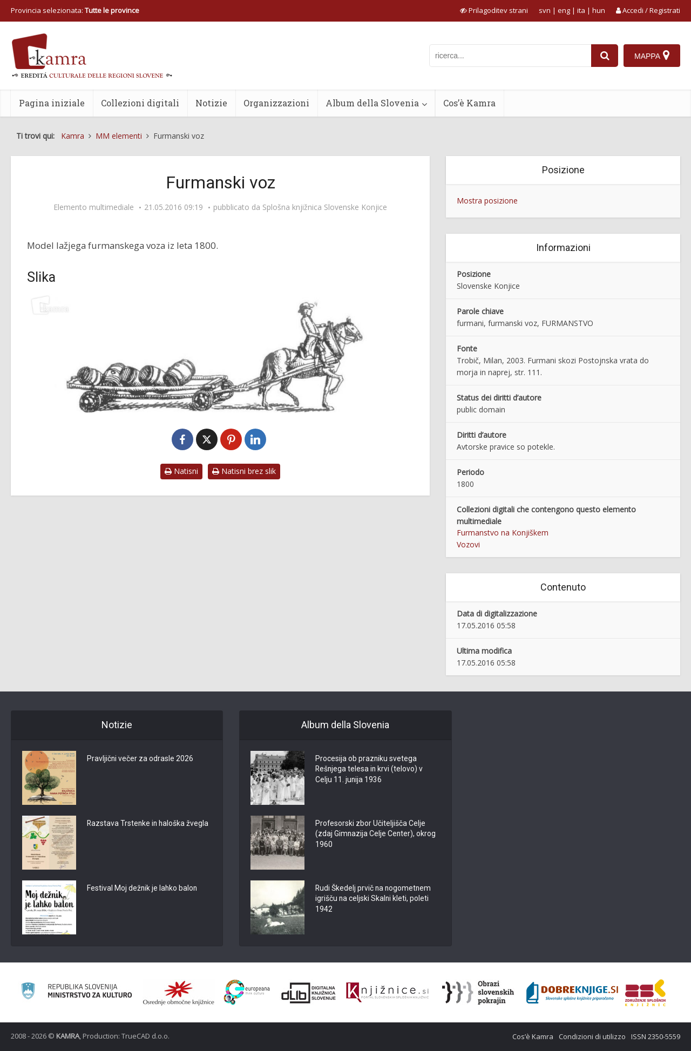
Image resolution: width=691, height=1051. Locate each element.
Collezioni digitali (140, 103)
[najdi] (604, 55)
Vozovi (468, 544)
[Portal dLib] (308, 992)
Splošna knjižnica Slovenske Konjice (324, 207)
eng (564, 10)
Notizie (211, 103)
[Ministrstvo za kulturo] (76, 992)
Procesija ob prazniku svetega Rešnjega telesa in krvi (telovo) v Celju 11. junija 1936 (369, 770)
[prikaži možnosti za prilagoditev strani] (494, 10)
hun (598, 10)
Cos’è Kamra (469, 103)
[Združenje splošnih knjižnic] (645, 992)
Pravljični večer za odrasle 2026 (140, 759)
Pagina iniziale (52, 103)
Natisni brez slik (244, 471)
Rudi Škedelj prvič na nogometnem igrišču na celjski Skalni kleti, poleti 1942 (374, 899)
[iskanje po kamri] (510, 55)
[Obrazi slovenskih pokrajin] (478, 992)
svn (545, 10)
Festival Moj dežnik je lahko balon (143, 888)
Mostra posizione (487, 200)
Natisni (181, 471)
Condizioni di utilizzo (592, 1036)
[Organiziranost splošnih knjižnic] (179, 992)
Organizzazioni (276, 103)
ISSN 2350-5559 (655, 1036)
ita (581, 10)
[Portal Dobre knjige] (572, 992)
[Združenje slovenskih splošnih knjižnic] (387, 992)
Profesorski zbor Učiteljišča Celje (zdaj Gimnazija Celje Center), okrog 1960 (376, 834)
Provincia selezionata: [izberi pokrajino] (75, 10)
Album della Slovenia (372, 103)
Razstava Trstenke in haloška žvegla (149, 823)
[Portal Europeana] (247, 992)
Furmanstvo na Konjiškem (502, 532)
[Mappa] (652, 55)
